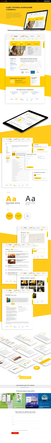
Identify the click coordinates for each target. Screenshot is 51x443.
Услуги (13, 1)
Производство (21, 406)
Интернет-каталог (42, 406)
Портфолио (17, 1)
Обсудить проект (46, 1)
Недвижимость (31, 406)
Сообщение (13, 424)
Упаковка (15, 407)
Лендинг (2, 406)
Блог (24, 1)
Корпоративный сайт (46, 406)
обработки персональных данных (23, 430)
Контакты (21, 1)
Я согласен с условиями (20, 430)
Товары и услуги (6, 406)
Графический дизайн (16, 406)
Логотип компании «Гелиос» (25, 387)
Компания (10, 1)
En (41, 1)
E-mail (12, 419)
